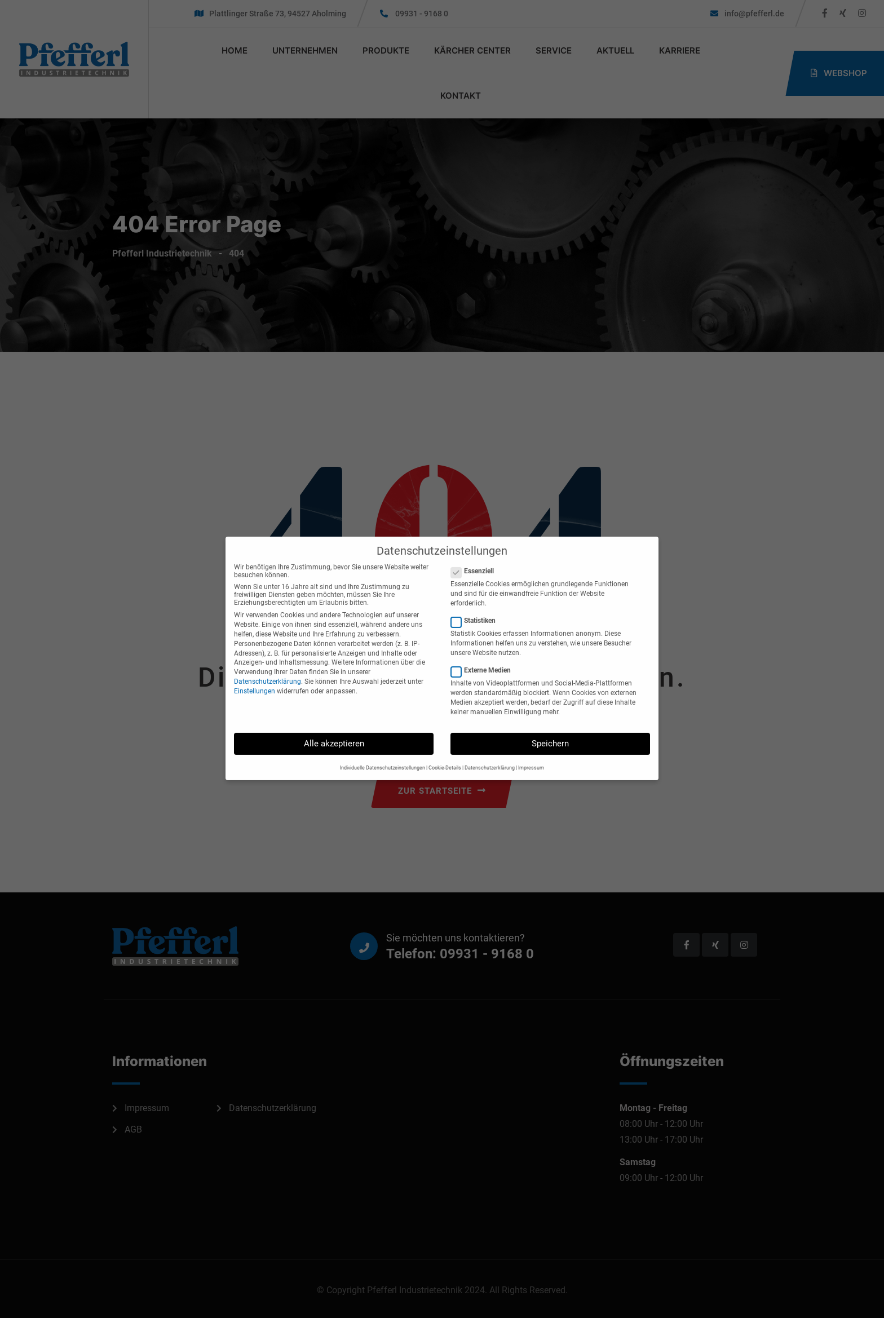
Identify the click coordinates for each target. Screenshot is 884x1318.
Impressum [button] (531, 755)
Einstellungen (254, 679)
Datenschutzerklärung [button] (490, 755)
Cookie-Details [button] (444, 755)
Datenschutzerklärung (267, 669)
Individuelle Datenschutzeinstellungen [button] (382, 755)
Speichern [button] (550, 732)
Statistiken (476, 609)
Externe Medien (484, 658)
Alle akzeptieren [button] (334, 732)
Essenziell (475, 559)
